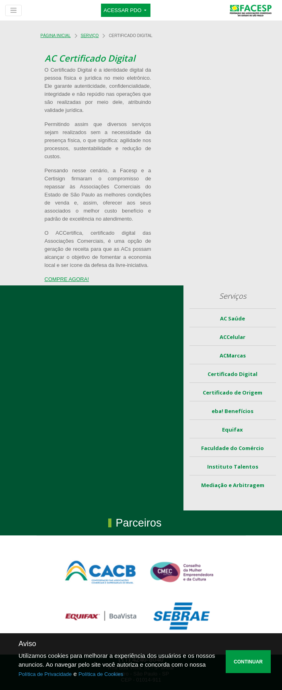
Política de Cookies (100, 674)
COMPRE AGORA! (67, 279)
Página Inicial (56, 35)
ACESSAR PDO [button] (123, 10)
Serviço (90, 35)
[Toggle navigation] (13, 10)
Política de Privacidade (45, 674)
